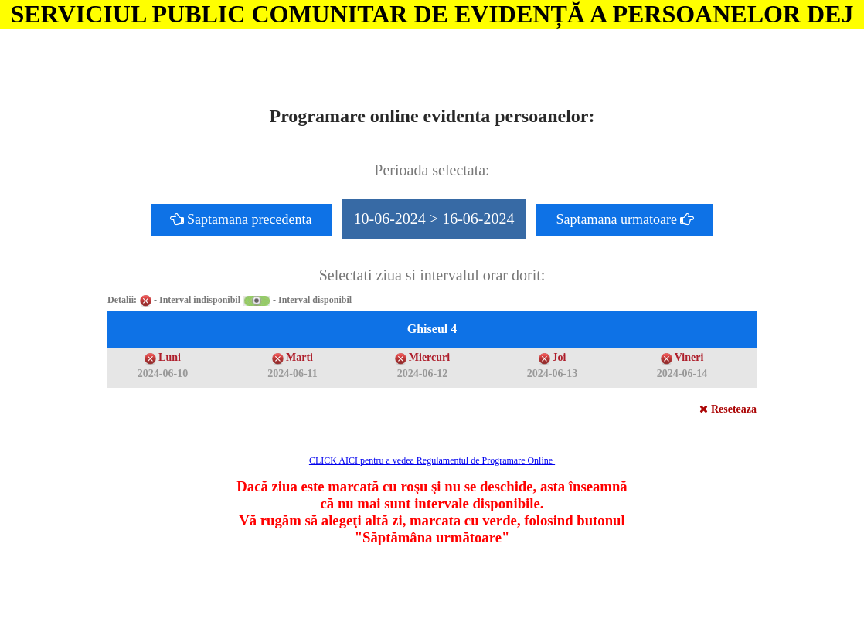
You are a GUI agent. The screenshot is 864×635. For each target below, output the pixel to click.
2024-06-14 (682, 373)
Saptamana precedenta (241, 219)
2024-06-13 (552, 373)
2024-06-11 (292, 373)
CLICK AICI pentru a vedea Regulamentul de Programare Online (432, 460)
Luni (169, 357)
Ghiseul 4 (432, 328)
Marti (299, 357)
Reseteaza (728, 409)
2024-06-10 (163, 373)
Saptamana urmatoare (625, 219)
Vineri (689, 357)
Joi (559, 357)
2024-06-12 (422, 373)
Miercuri (429, 357)
